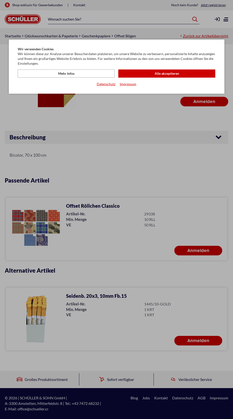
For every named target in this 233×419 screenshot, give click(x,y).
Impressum (128, 84)
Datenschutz (106, 84)
